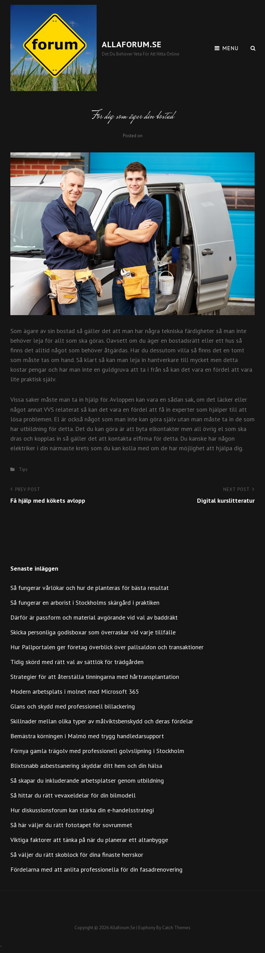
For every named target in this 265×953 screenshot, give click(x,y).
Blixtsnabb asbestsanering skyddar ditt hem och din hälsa (86, 766)
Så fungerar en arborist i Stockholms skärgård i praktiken (84, 602)
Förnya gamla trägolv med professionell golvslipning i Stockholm (97, 751)
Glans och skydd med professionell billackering (72, 706)
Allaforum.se (131, 44)
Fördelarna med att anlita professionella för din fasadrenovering (96, 869)
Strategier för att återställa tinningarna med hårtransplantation (94, 677)
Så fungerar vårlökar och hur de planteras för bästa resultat (89, 588)
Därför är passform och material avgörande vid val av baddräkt (94, 617)
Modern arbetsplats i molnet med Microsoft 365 (74, 691)
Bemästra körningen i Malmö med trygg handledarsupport (87, 736)
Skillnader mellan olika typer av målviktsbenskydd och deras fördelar (101, 721)
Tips (23, 469)
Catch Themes (176, 928)
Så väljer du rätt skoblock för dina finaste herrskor (76, 855)
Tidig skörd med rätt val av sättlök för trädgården (77, 662)
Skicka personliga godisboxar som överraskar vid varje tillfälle (93, 632)
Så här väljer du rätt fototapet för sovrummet (71, 825)
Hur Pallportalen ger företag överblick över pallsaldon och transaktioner (107, 647)
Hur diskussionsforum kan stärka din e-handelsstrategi (82, 810)
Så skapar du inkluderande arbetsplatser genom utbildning (87, 780)
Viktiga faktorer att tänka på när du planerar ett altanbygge (89, 840)
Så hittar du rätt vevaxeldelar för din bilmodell (73, 795)
